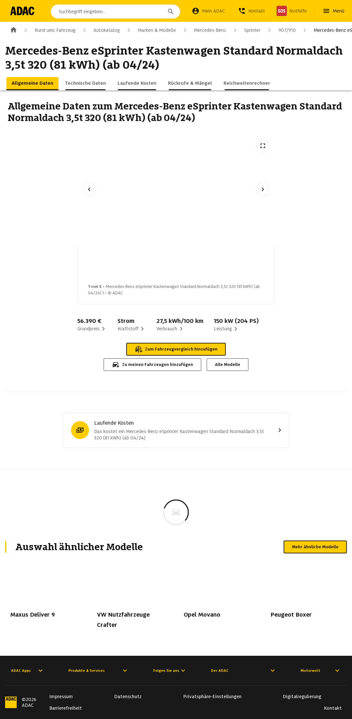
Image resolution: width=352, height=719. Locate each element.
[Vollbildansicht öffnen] (262, 145)
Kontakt (333, 708)
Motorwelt (321, 670)
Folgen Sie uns (170, 670)
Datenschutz (128, 696)
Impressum (61, 696)
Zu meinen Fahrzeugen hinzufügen (152, 364)
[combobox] (116, 11)
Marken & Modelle (150, 30)
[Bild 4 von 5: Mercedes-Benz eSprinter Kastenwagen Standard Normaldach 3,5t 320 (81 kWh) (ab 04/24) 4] (258, 266)
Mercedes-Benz (203, 30)
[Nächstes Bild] (262, 189)
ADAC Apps (27, 670)
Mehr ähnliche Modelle (315, 547)
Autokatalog (100, 30)
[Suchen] (171, 11)
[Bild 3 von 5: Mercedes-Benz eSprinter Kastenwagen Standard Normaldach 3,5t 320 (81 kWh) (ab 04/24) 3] (207, 266)
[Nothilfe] (291, 11)
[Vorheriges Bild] (89, 189)
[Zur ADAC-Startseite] (23, 11)
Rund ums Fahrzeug (48, 30)
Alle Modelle (227, 364)
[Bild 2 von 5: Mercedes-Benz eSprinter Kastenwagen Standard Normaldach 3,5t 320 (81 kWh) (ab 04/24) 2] (156, 266)
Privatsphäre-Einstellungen (212, 696)
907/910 (281, 30)
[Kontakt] (251, 11)
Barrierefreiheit (65, 708)
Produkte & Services (98, 670)
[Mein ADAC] (208, 11)
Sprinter (245, 30)
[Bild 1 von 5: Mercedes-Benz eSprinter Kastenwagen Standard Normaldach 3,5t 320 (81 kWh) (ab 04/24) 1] (105, 266)
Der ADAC (244, 670)
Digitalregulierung (302, 696)
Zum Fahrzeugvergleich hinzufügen (176, 349)
